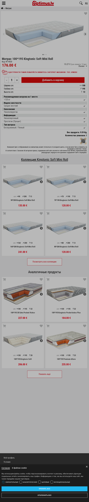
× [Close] (87, 466)
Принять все (44, 489)
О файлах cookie (19, 468)
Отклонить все (44, 495)
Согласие (6, 468)
